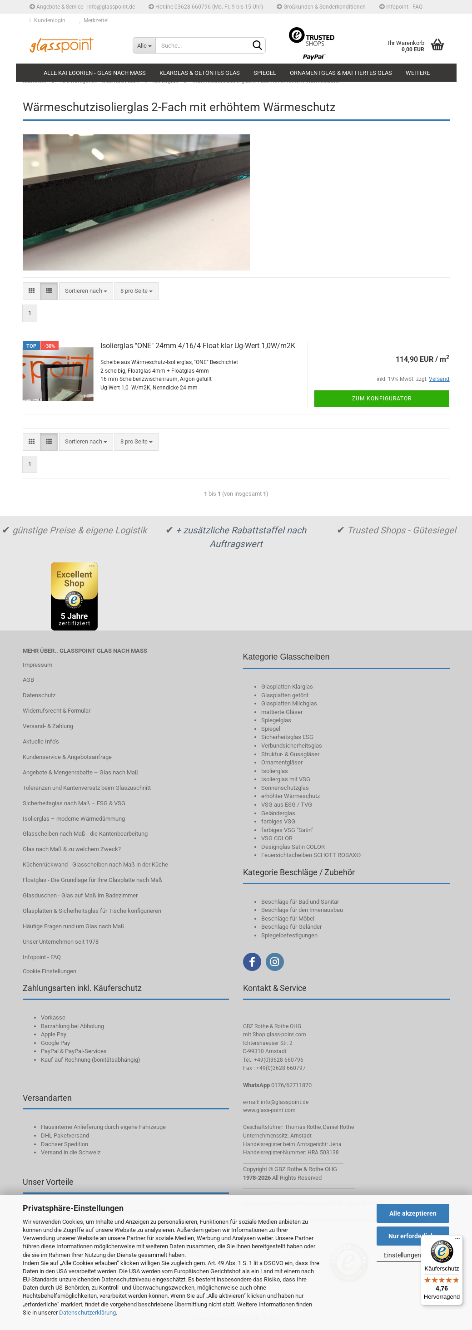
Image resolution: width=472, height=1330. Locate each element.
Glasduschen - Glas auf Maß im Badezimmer (80, 895)
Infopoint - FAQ (400, 7)
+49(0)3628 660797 (281, 1068)
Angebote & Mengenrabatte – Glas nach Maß (81, 772)
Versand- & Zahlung (48, 726)
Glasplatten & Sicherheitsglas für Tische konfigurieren (92, 910)
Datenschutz (39, 695)
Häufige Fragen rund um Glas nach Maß (73, 926)
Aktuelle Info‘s (41, 741)
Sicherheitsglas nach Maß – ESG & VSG (74, 803)
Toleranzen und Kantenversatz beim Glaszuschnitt (87, 787)
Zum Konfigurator (382, 398)
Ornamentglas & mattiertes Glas (341, 72)
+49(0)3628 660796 (278, 1060)
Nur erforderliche (413, 1236)
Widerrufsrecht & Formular (56, 710)
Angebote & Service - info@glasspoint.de (82, 7)
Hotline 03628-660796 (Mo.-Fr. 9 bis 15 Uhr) (206, 7)
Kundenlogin (47, 20)
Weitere (418, 72)
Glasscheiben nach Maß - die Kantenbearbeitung (85, 833)
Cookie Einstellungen (49, 971)
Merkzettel (94, 20)
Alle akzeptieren (413, 1213)
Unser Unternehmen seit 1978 (61, 941)
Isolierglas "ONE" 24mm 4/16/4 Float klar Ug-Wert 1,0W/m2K (197, 345)
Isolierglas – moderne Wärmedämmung (74, 818)
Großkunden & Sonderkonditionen (321, 7)
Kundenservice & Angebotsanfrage (67, 757)
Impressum (37, 664)
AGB (28, 679)
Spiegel (264, 72)
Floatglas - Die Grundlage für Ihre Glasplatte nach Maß (92, 880)
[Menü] (457, 1240)
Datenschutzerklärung (87, 1312)
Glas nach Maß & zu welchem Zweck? (72, 849)
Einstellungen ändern (412, 1255)
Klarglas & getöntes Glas (199, 72)
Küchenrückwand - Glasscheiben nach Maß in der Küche (95, 864)
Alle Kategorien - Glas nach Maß (95, 72)
